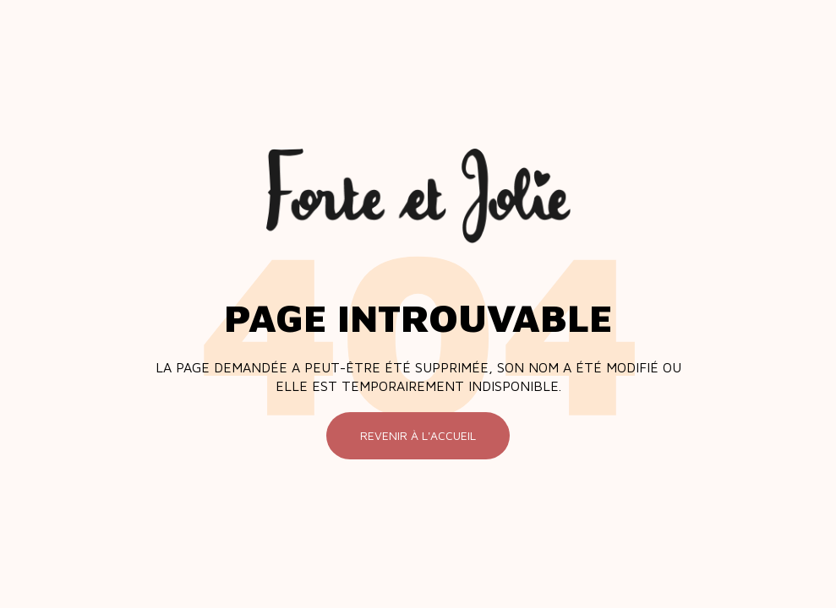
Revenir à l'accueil (418, 435)
